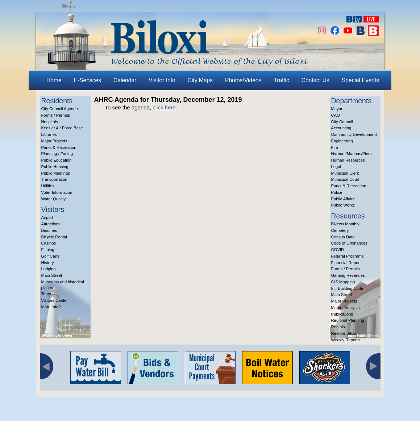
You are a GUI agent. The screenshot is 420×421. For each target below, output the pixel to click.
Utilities (47, 186)
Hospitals (49, 122)
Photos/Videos (243, 80)
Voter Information (56, 192)
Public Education (56, 160)
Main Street (51, 275)
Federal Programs (347, 256)
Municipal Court (345, 179)
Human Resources (348, 160)
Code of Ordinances (349, 243)
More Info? (51, 307)
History (47, 262)
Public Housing (54, 166)
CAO (335, 115)
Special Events (360, 80)
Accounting (341, 128)
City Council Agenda (59, 109)
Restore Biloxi (343, 333)
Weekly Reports (345, 340)
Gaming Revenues (348, 275)
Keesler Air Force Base (62, 128)
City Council (342, 122)
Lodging (48, 269)
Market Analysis (345, 307)
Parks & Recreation (58, 147)
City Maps (200, 80)
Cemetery (340, 230)
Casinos (48, 243)
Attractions (51, 224)
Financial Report (346, 262)
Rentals (338, 327)
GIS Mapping (343, 282)
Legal (336, 166)
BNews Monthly (345, 224)
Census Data (343, 237)
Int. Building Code (347, 288)
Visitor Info (162, 80)
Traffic (281, 80)
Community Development (354, 134)
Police (336, 192)
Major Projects (54, 141)
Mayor (336, 109)
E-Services (87, 80)
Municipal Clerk (345, 173)
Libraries (49, 134)
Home (54, 80)
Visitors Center (54, 300)
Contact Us (315, 80)
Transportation (54, 179)
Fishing (47, 249)
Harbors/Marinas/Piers (351, 153)
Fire (334, 147)
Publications (342, 314)
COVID (337, 249)
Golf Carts (50, 256)
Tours (46, 294)
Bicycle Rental (54, 237)
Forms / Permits (55, 115)
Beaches (49, 230)
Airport (47, 217)
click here (164, 107)
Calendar (124, 80)
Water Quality (53, 199)
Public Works (343, 205)
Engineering (342, 141)
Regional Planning (347, 320)
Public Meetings (55, 173)
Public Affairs (343, 199)
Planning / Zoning (57, 153)
